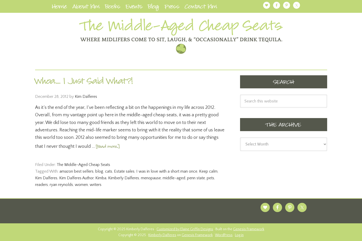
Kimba (100, 178)
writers (95, 184)
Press (172, 7)
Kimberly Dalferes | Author (181, 36)
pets (210, 178)
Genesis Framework (248, 229)
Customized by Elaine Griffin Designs (185, 229)
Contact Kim (201, 7)
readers (41, 184)
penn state (196, 178)
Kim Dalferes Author (76, 178)
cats (108, 171)
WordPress (224, 235)
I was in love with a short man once (166, 171)
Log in (239, 235)
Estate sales (124, 171)
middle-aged (174, 178)
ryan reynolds (61, 184)
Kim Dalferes (46, 178)
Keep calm (208, 171)
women (81, 184)
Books (112, 7)
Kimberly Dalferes (123, 178)
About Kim (86, 7)
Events (134, 7)
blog (99, 171)
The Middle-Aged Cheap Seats (83, 164)
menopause (151, 178)
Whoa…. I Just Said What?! (84, 82)
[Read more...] (108, 147)
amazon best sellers (76, 171)
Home (59, 7)
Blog (153, 7)
